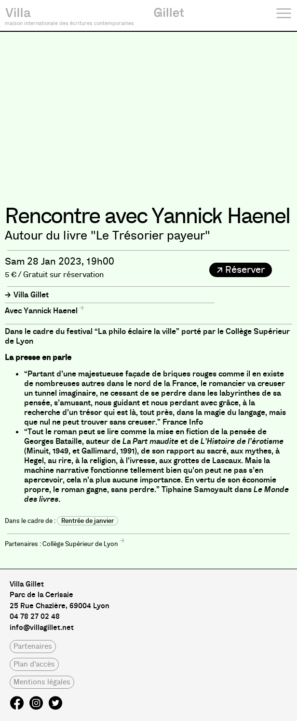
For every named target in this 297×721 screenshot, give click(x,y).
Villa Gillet (31, 295)
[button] (240, 270)
